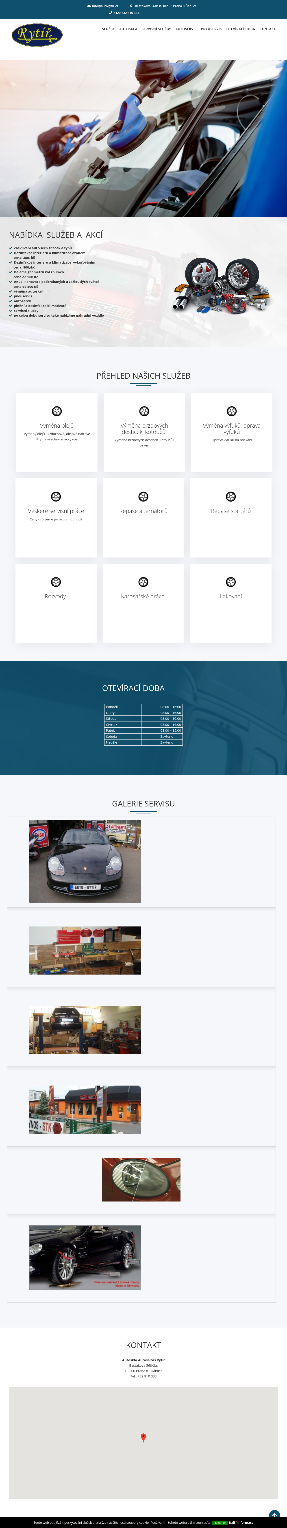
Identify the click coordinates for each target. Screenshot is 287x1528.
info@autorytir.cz (105, 6)
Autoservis (186, 29)
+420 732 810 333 (126, 13)
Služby (108, 29)
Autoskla (128, 29)
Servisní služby (156, 29)
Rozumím (220, 1522)
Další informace (241, 1522)
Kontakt (268, 29)
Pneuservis (211, 29)
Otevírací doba (240, 29)
